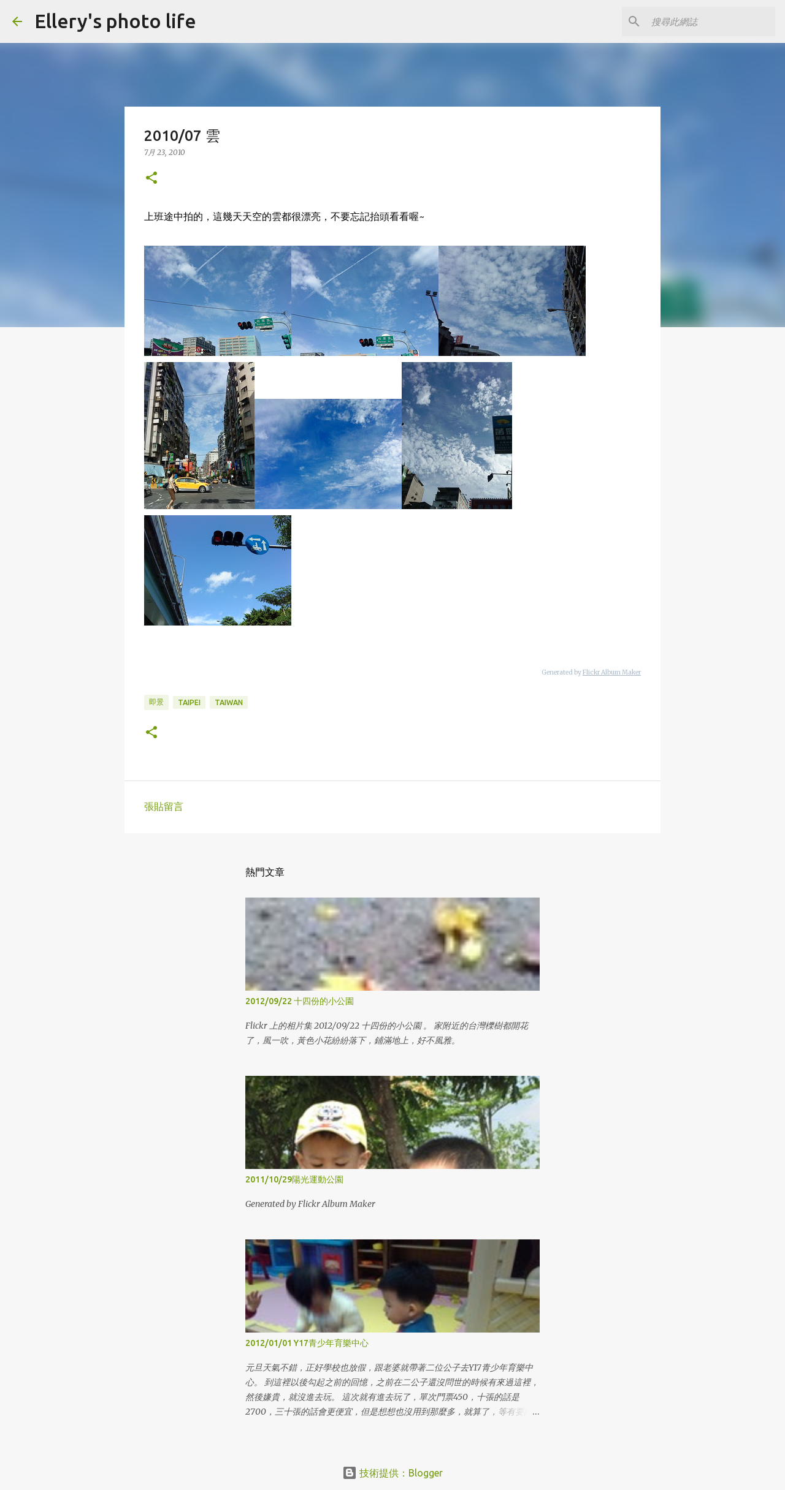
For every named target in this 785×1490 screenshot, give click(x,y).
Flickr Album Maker (612, 672)
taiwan (229, 702)
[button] (151, 178)
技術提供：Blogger (392, 1472)
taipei (189, 702)
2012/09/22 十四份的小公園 (299, 1001)
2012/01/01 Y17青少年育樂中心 (307, 1343)
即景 (156, 702)
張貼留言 (163, 806)
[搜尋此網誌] (710, 21)
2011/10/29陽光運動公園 (294, 1179)
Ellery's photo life (115, 21)
